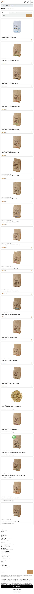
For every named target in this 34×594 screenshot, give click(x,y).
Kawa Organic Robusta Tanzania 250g (10, 383)
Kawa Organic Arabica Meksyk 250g (10, 291)
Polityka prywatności (4, 540)
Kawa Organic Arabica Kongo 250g (10, 268)
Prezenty (2, 564)
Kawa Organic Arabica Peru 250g (9, 337)
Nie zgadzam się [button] (17, 589)
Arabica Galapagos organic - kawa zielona (11, 406)
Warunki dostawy (4, 535)
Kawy (2, 561)
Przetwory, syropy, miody (5, 566)
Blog (1, 536)
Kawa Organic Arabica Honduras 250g (10, 152)
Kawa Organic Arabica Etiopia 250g (10, 83)
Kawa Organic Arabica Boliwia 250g (10, 429)
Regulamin (3, 539)
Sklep (2, 532)
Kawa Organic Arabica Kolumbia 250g (10, 245)
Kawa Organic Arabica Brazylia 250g (10, 60)
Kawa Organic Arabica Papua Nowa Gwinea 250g (13, 475)
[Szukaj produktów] (29, 15)
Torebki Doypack (4, 565)
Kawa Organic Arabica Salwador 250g (10, 498)
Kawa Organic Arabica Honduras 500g (10, 175)
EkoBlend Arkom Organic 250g (9, 37)
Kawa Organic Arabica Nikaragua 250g (11, 314)
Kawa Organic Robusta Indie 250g (9, 360)
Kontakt (2, 531)
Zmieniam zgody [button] (17, 592)
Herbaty (2, 562)
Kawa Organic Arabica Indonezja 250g (10, 222)
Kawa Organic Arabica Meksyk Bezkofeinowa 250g (13, 452)
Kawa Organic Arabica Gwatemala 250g (11, 129)
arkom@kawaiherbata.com (9, 544)
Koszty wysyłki (3, 534)
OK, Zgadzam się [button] (17, 586)
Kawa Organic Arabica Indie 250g (9, 198)
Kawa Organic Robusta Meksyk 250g (10, 521)
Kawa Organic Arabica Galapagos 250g (11, 106)
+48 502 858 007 (7, 546)
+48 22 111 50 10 (7, 545)
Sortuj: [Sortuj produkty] (13, 12)
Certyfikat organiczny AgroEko (6, 538)
